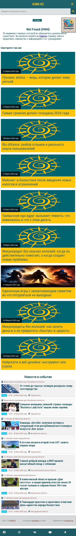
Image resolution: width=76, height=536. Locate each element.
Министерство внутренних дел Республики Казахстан (24, 382)
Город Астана (35, 395)
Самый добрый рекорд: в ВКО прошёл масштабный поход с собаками (41, 462)
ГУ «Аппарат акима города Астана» (17, 438)
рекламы (35, 521)
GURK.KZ (38, 4)
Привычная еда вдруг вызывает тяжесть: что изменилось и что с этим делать (36, 218)
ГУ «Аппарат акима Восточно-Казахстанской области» (24, 457)
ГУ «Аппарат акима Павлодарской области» (20, 498)
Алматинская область (38, 493)
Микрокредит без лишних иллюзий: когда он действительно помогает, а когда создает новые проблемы (36, 255)
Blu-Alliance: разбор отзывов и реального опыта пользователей (33, 146)
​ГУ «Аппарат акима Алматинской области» (20, 475)
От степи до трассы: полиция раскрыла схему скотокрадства (46, 387)
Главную (43, 36)
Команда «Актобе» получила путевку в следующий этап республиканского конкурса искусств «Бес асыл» (46, 425)
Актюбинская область (38, 433)
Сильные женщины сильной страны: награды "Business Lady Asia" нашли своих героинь (46, 406)
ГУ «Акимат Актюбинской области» (17, 419)
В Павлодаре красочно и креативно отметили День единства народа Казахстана (46, 503)
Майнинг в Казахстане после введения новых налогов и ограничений (36, 182)
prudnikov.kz (69, 521)
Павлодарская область (39, 511)
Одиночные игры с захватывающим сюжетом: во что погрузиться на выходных (37, 293)
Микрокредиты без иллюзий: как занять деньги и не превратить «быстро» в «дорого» (36, 329)
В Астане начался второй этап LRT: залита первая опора (44, 444)
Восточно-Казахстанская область (43, 470)
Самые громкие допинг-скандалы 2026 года (35, 113)
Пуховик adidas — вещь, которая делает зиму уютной (36, 79)
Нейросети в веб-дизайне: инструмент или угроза (34, 364)
